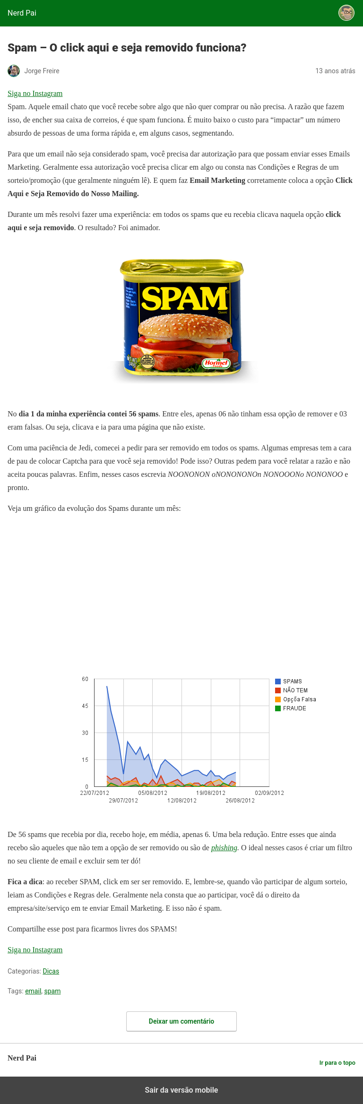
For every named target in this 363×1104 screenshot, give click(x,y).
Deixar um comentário (181, 1021)
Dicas (51, 971)
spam (52, 991)
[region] (78, 582)
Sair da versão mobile (181, 1090)
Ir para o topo (337, 1062)
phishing (224, 848)
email (33, 991)
